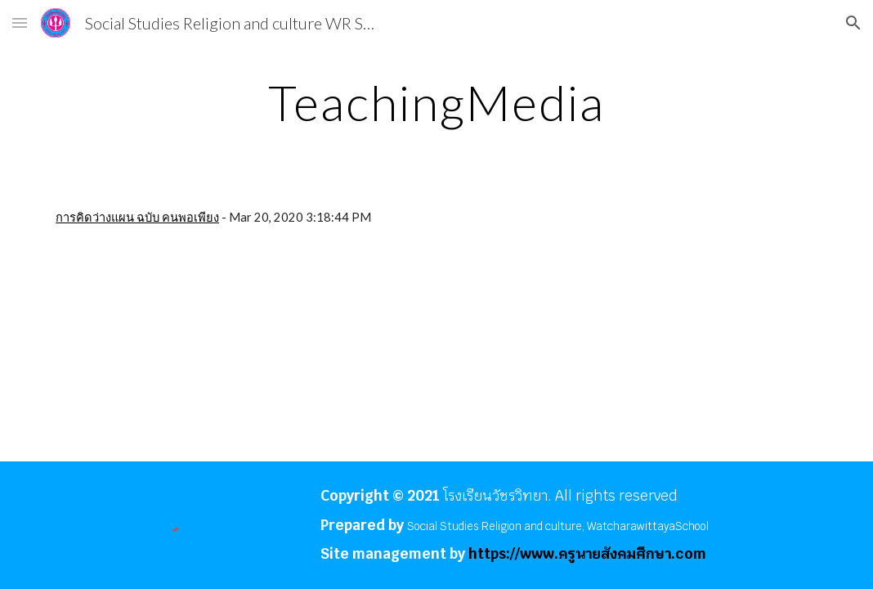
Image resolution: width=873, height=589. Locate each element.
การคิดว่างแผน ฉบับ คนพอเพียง (137, 217)
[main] (436, 102)
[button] (19, 22)
